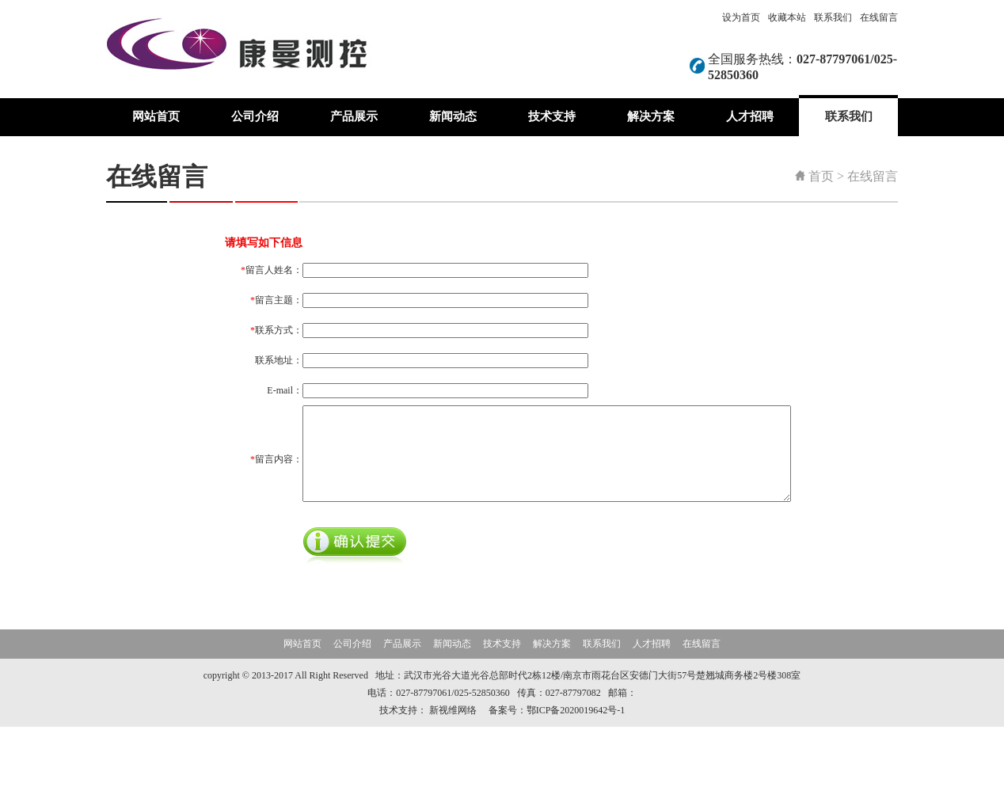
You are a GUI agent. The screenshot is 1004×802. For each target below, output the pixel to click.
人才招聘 (750, 116)
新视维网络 (453, 785)
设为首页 (741, 17)
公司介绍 (255, 116)
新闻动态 (453, 116)
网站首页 (156, 116)
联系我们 (833, 17)
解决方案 (651, 116)
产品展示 (354, 116)
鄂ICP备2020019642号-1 (576, 785)
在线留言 (879, 17)
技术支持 (552, 116)
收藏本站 (787, 17)
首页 (821, 176)
